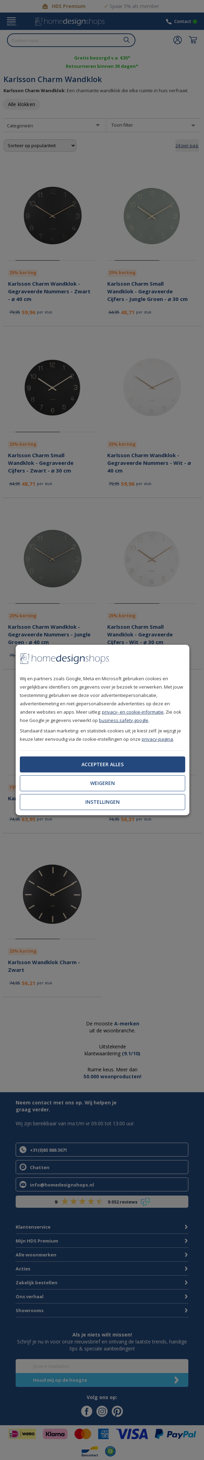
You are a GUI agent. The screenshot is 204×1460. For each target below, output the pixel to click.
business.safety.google (123, 720)
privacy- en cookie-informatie (133, 712)
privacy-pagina (157, 739)
